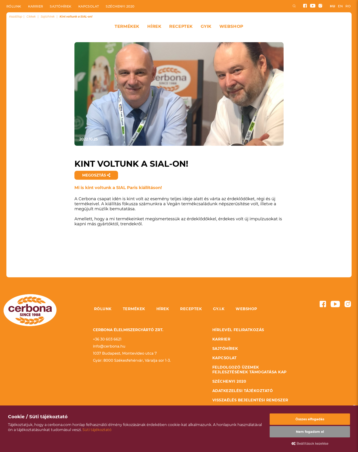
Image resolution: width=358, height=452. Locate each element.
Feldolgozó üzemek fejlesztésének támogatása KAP (249, 369)
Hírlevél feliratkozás (238, 330)
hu (332, 6)
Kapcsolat (88, 6)
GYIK (206, 26)
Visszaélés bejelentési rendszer (250, 400)
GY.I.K (218, 309)
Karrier (35, 6)
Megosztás (96, 175)
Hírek (154, 26)
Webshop (231, 26)
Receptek (180, 26)
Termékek (127, 26)
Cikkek (31, 16)
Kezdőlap (15, 16)
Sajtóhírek (60, 6)
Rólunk (13, 6)
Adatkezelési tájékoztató (242, 391)
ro (348, 6)
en (340, 6)
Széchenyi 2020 (120, 6)
